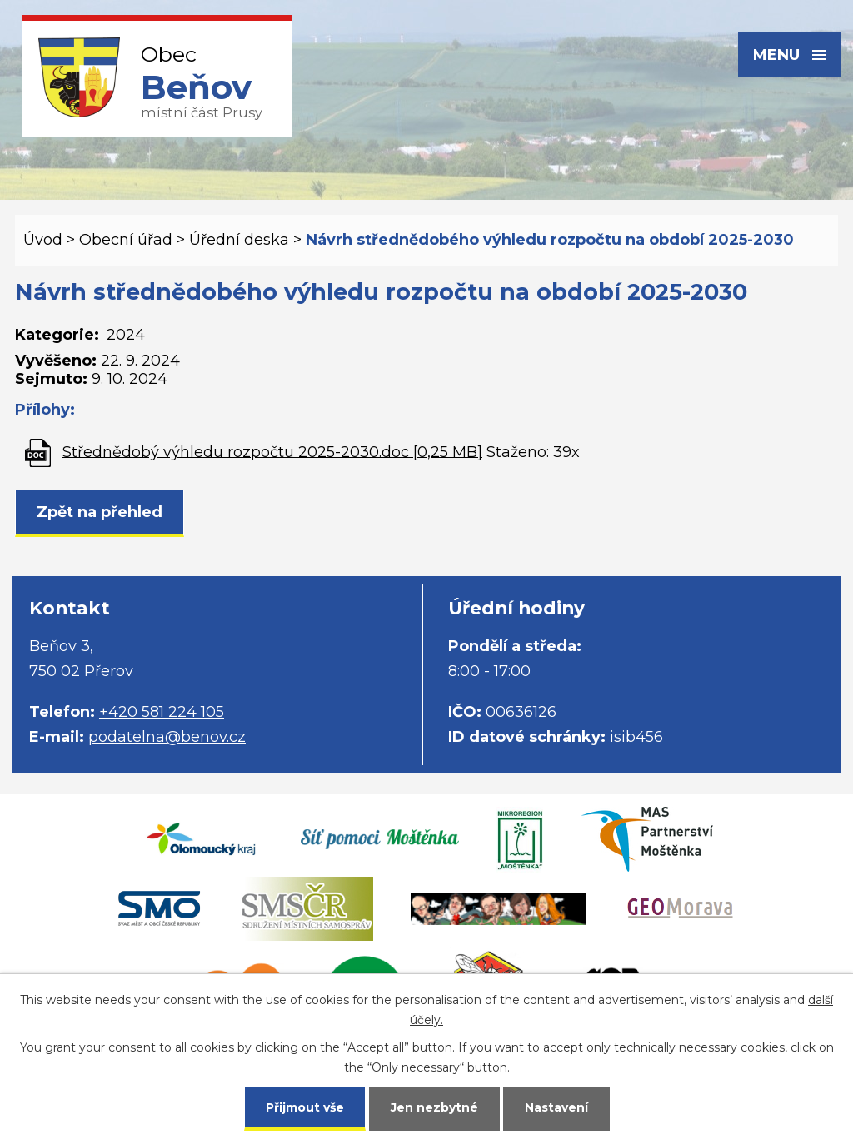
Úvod (42, 240)
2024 (126, 335)
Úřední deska (239, 240)
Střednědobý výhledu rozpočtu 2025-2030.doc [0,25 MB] (272, 451)
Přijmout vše (305, 1107)
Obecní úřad (125, 240)
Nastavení (556, 1107)
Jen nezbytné (434, 1107)
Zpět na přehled (99, 512)
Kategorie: (57, 335)
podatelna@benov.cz (167, 737)
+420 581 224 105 (161, 712)
